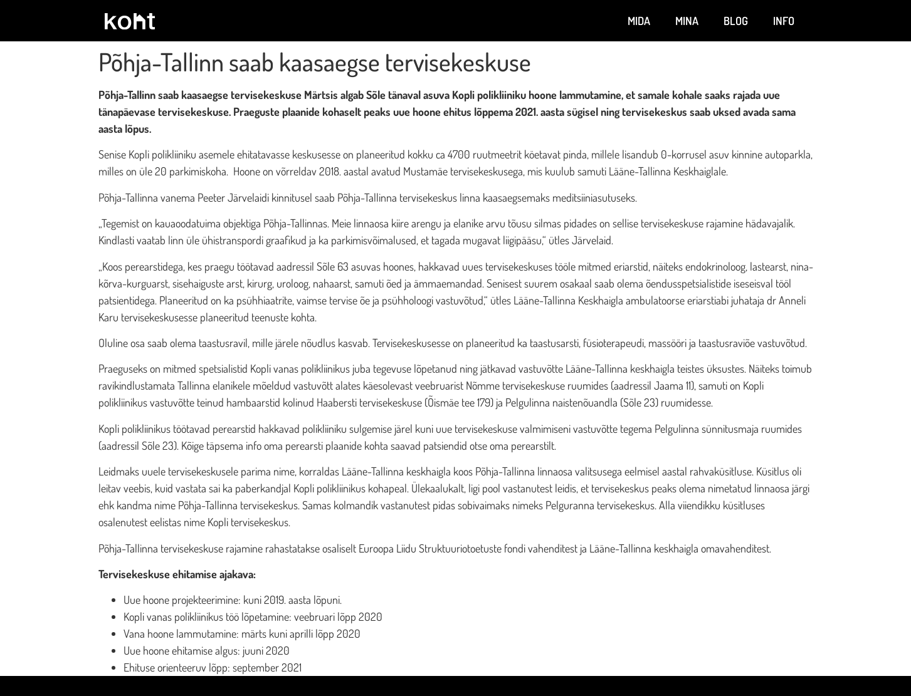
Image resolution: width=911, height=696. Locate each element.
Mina (686, 21)
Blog (736, 21)
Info (783, 21)
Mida (639, 21)
